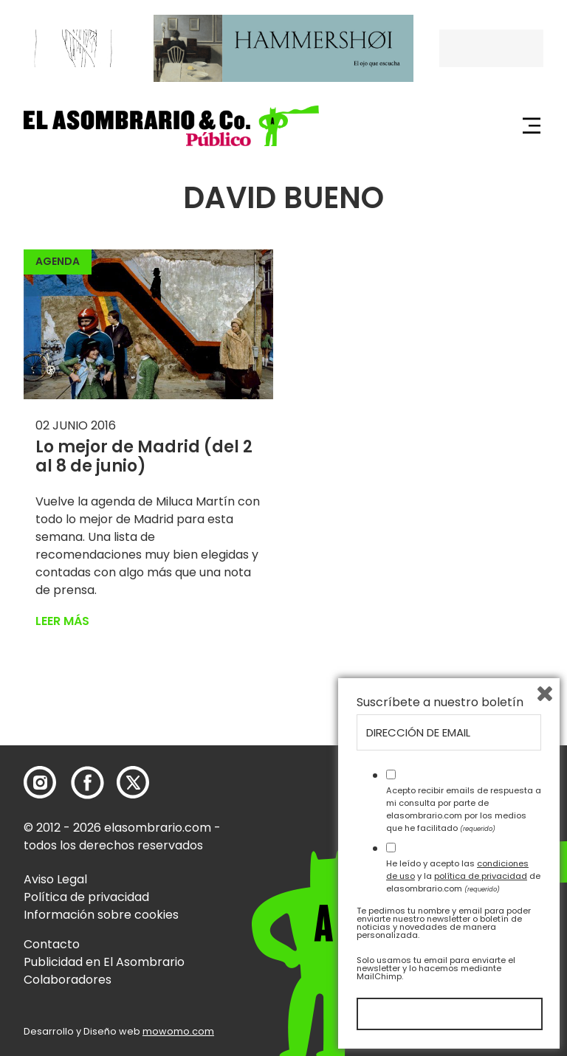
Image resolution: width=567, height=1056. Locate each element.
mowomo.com (178, 1031)
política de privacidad (480, 876)
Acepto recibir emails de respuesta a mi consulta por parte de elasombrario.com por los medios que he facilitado (463, 808)
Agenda (57, 261)
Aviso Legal (55, 879)
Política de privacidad (86, 896)
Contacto (52, 944)
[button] (171, 126)
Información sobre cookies (101, 914)
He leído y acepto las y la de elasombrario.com (463, 875)
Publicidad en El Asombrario (104, 961)
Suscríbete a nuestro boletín (440, 702)
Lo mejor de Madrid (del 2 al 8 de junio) (143, 456)
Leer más (62, 620)
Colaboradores (67, 979)
